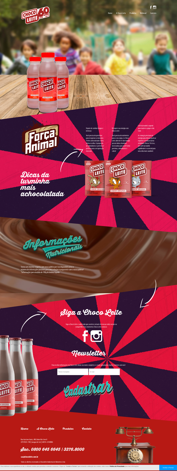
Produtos (133, 13)
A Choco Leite (121, 13)
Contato (153, 13)
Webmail (143, 13)
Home (110, 13)
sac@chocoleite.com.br (29, 457)
